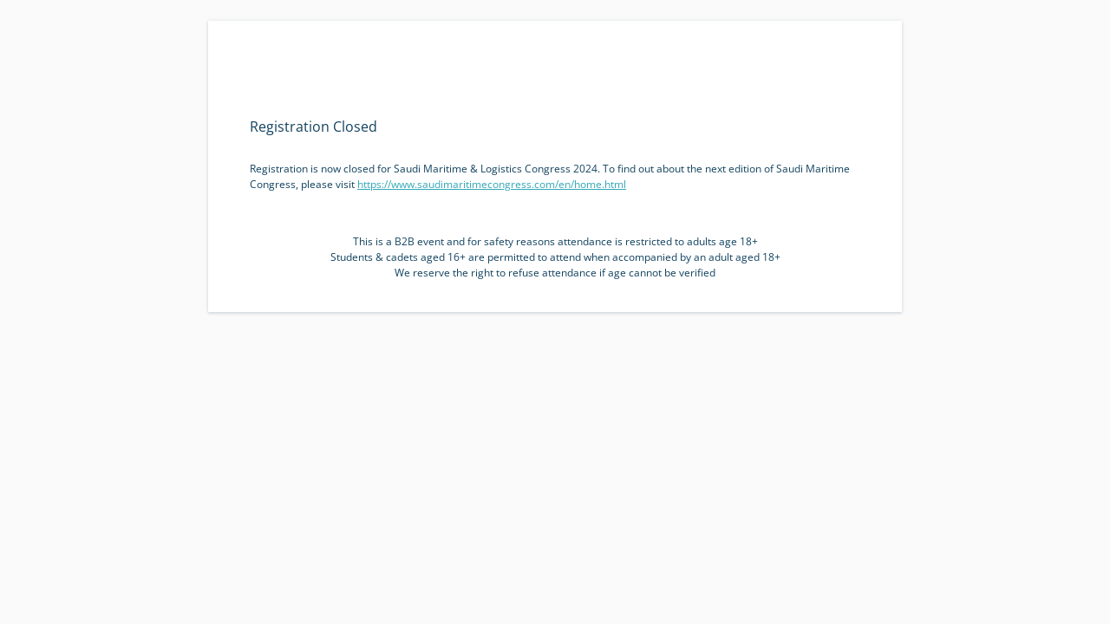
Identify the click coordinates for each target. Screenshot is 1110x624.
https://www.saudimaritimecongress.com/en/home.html (491, 184)
